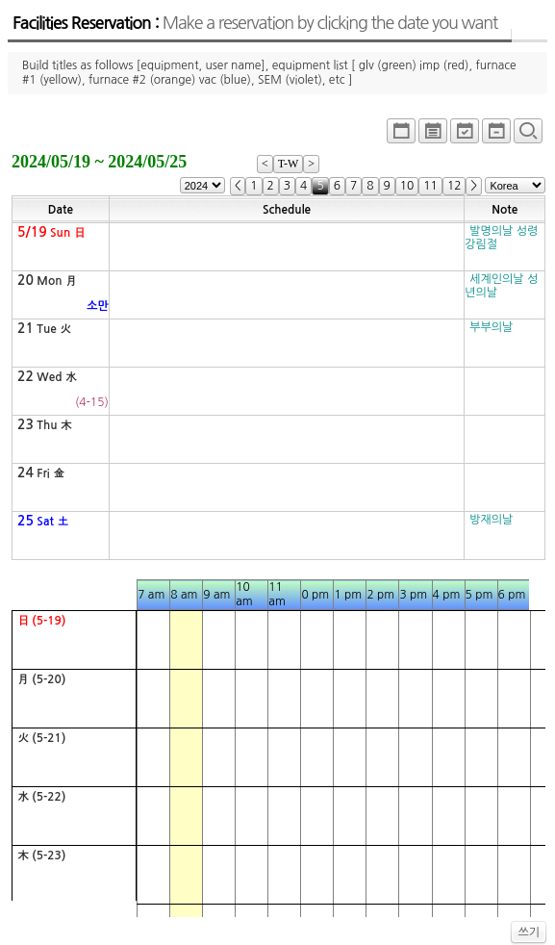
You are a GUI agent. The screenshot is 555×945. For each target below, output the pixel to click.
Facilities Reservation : (255, 23)
